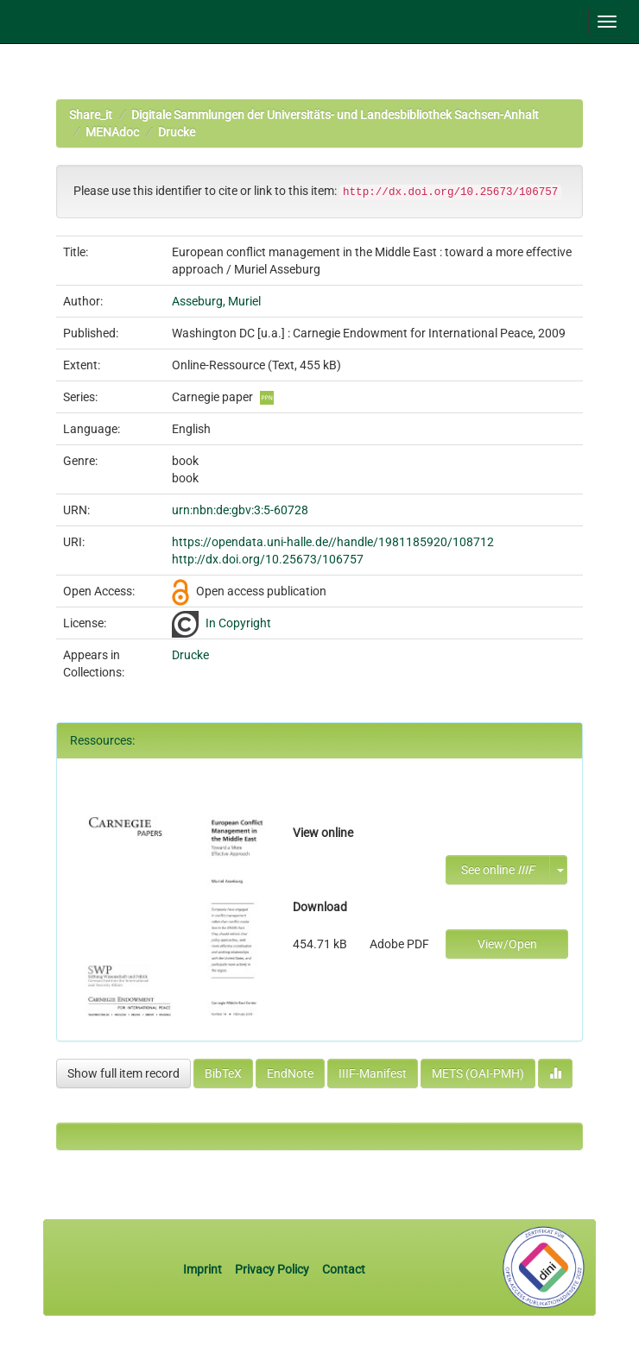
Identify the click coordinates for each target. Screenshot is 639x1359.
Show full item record (123, 1073)
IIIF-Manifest (372, 1073)
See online (498, 870)
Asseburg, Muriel (216, 301)
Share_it (90, 115)
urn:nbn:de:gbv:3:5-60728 (240, 510)
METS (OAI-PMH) (478, 1073)
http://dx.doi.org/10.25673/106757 (268, 559)
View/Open (507, 944)
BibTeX (223, 1073)
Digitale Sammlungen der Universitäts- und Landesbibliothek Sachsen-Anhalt (335, 115)
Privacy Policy (272, 1269)
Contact (343, 1269)
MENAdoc (112, 132)
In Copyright (238, 623)
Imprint (204, 1269)
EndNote (290, 1073)
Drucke (176, 132)
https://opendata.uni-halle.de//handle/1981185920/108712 (333, 542)
